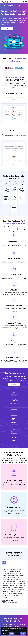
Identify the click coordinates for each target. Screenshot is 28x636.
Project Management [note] (14, 193)
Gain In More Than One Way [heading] (14, 78)
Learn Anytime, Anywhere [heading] (14, 306)
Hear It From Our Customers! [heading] (14, 554)
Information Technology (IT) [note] (6, 193)
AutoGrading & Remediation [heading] (14, 358)
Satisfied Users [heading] (14, 422)
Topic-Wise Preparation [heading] (14, 258)
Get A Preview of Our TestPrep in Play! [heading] (14, 619)
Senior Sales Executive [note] (11, 602)
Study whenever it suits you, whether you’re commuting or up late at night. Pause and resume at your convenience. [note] (14, 310)
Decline (5, 633)
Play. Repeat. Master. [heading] (14, 373)
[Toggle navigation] (26, 1)
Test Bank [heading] (14, 340)
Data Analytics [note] (6, 202)
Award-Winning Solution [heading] (14, 480)
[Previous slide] (2, 68)
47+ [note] (14, 437)
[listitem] (16, 5)
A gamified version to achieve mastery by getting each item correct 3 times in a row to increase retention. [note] (14, 134)
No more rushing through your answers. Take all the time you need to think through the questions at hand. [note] (14, 293)
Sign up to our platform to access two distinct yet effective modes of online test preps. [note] (14, 85)
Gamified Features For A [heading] (14, 222)
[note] (12, 602)
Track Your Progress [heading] (14, 323)
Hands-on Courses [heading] (14, 403)
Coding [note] (22, 202)
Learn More (9, 630)
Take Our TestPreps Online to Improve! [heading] (13, 12)
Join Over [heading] (14, 59)
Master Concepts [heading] (14, 241)
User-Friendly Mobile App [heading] (14, 535)
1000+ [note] (14, 400)
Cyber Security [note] (21, 193)
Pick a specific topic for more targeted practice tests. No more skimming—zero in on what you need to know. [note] (14, 261)
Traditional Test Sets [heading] (14, 93)
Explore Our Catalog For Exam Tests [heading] (14, 177)
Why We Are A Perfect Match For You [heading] (14, 453)
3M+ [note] (14, 419)
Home (3, 5)
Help (23, 633)
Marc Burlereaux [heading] (11, 600)
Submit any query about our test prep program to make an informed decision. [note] (14, 625)
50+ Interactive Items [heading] (14, 274)
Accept (11, 633)
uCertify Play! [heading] (14, 131)
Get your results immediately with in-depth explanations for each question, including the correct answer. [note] (14, 360)
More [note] (15, 211)
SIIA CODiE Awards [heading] (14, 441)
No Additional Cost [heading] (14, 507)
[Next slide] (26, 68)
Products (10, 5)
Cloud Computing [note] (14, 202)
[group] (9, 68)
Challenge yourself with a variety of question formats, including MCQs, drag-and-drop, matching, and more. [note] (14, 277)
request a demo (7, 28)
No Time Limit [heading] (14, 290)
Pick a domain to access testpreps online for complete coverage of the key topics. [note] (14, 183)
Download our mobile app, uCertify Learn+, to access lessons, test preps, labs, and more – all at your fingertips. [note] (14, 539)
